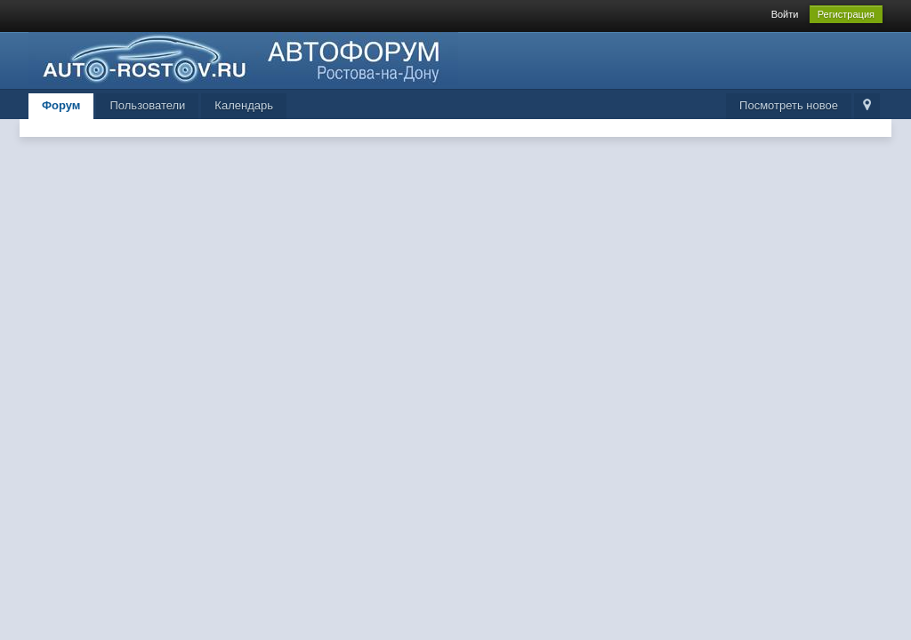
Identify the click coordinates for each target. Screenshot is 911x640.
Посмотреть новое (788, 105)
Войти (785, 14)
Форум (61, 105)
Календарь (243, 105)
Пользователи (147, 105)
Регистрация (846, 14)
